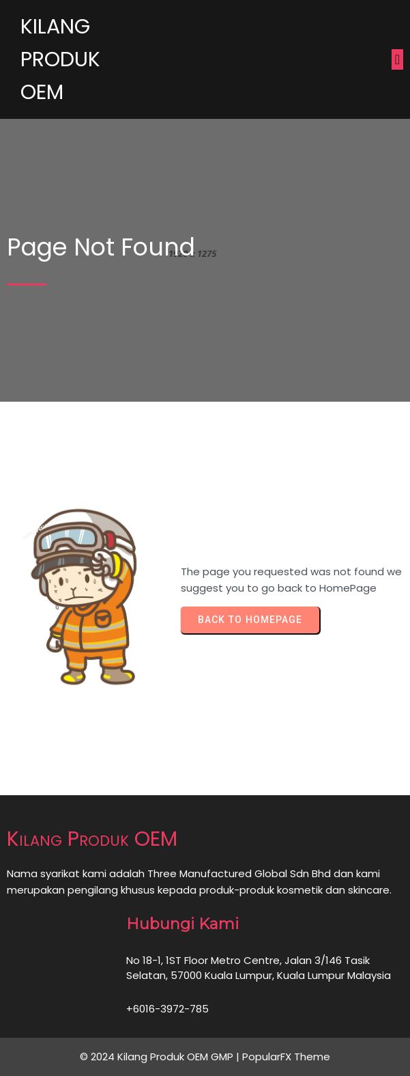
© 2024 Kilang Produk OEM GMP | (161, 1056)
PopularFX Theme (286, 1056)
